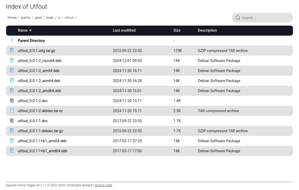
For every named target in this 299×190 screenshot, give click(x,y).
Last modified (124, 30)
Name (23, 30)
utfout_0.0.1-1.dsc (33, 121)
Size (176, 30)
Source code (103, 185)
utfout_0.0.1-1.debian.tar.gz (40, 131)
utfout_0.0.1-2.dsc (33, 101)
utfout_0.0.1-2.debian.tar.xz (40, 111)
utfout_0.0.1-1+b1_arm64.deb (42, 141)
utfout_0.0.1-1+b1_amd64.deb (42, 151)
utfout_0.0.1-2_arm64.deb (39, 81)
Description (207, 30)
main (49, 18)
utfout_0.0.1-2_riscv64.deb (40, 61)
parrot (25, 18)
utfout (69, 18)
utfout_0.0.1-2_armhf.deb (39, 71)
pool (38, 18)
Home (12, 18)
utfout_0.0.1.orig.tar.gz (36, 51)
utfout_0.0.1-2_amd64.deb (39, 91)
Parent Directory (31, 41)
